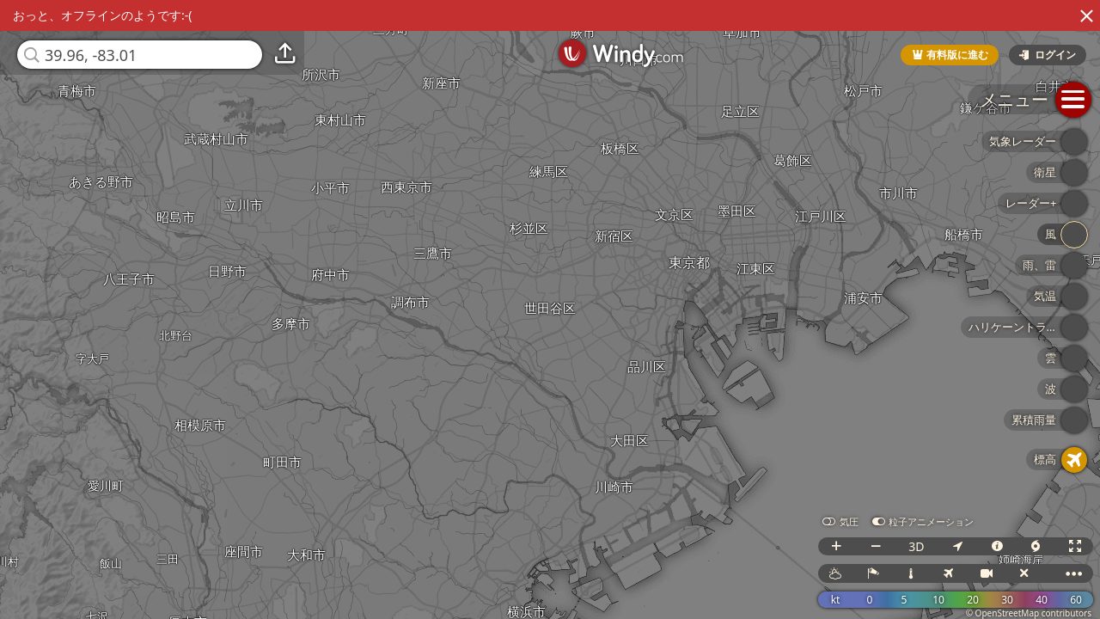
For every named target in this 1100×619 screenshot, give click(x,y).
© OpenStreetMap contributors (1028, 613)
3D (916, 546)
